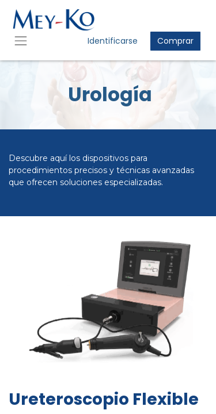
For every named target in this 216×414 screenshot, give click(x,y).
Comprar (175, 41)
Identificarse (113, 41)
